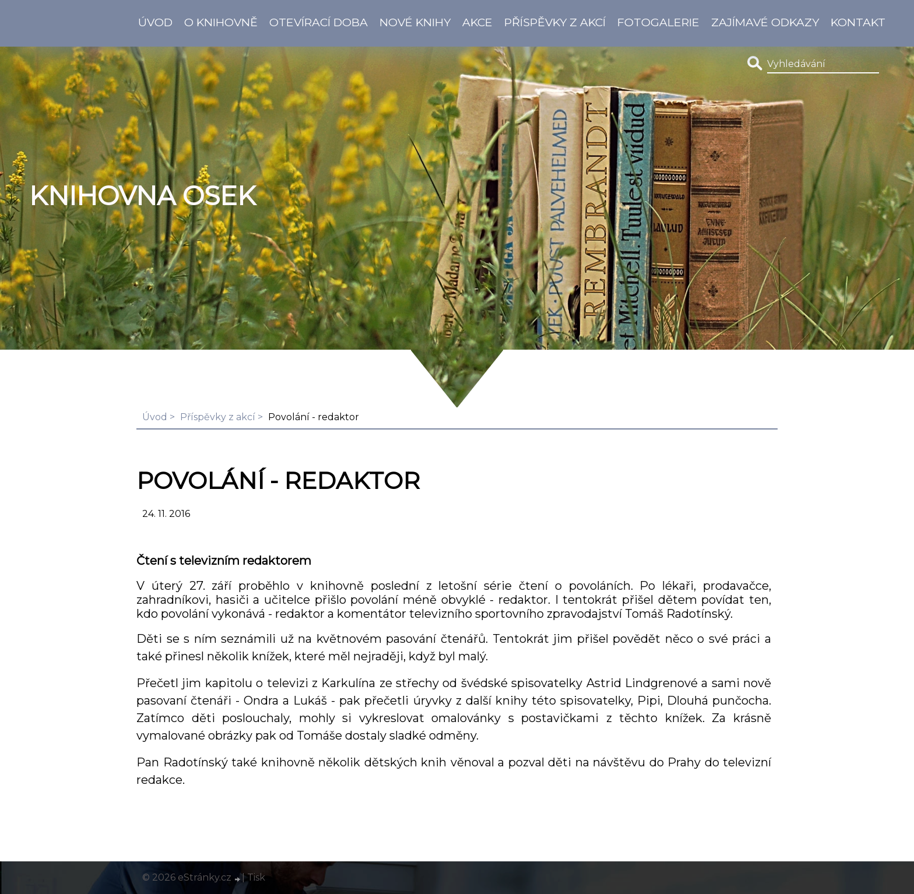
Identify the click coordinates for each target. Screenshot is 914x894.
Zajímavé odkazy (765, 22)
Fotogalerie (658, 22)
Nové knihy (415, 22)
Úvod (155, 22)
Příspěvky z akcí (555, 22)
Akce (477, 22)
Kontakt (858, 22)
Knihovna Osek (142, 196)
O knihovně (221, 22)
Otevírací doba (318, 22)
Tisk (256, 877)
